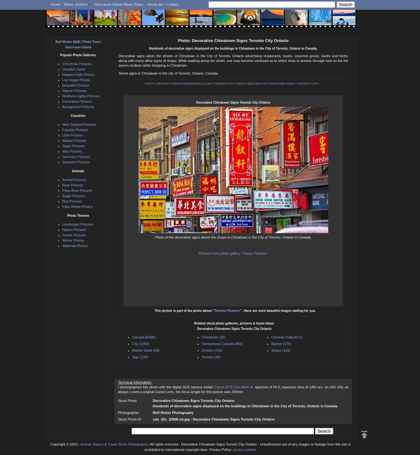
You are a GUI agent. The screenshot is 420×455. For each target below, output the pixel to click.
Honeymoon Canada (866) (222, 344)
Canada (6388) (143, 337)
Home (56, 4)
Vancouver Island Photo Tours (119, 4)
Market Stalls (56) (145, 350)
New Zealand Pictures (79, 124)
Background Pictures (78, 107)
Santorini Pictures (76, 162)
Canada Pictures (75, 130)
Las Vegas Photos (76, 80)
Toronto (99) (211, 357)
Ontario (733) (212, 350)
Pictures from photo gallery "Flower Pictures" (233, 253)
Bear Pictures (72, 185)
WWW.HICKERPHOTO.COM (191, 83)
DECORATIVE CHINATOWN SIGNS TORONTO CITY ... (285, 83)
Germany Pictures (76, 157)
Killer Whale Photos (77, 207)
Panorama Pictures (77, 101)
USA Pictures (72, 135)
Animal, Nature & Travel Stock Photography (114, 444)
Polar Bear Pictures (77, 190)
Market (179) (281, 344)
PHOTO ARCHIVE (157, 83)
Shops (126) (280, 350)
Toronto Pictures (226, 310)
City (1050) (140, 344)
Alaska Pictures (74, 141)
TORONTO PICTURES (229, 83)
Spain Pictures (73, 146)
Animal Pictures (74, 180)
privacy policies (244, 450)
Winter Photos (73, 240)
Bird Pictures (72, 201)
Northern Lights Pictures (81, 96)
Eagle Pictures (73, 196)
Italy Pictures (72, 151)
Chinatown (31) (213, 337)
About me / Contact (163, 4)
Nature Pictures (74, 91)
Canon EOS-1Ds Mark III (233, 387)
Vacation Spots (73, 69)
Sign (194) (140, 357)
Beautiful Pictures (76, 85)
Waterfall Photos (75, 246)
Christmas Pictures (76, 64)
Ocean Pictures (74, 235)
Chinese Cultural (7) (286, 337)
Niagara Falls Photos (78, 74)
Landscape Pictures (77, 224)
